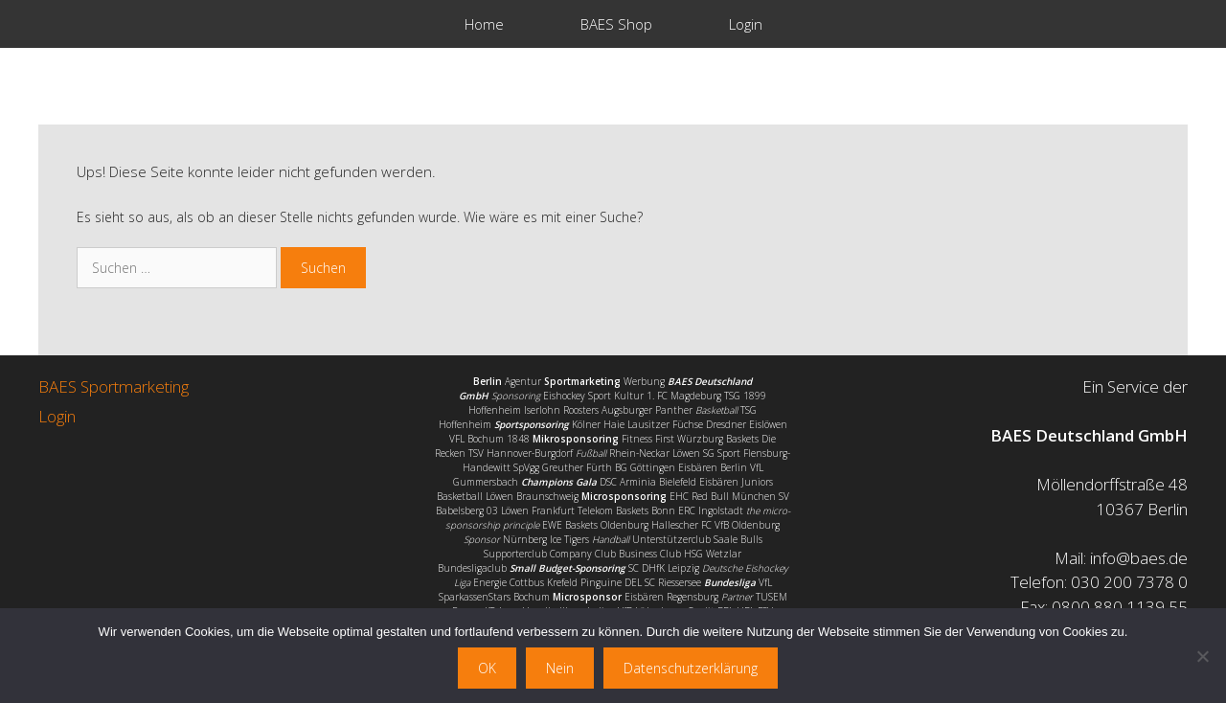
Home (484, 24)
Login (745, 24)
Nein (560, 668)
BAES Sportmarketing (113, 386)
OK (487, 668)
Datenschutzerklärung (691, 668)
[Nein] (1202, 656)
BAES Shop (616, 24)
